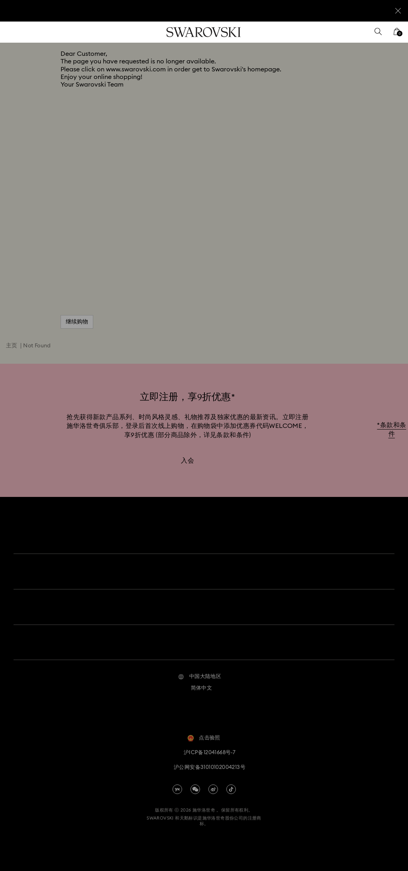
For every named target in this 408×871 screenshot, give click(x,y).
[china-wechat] (195, 783)
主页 (12, 346)
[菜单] (11, 32)
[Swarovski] (203, 32)
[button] (199, 670)
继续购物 (77, 322)
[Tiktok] (231, 783)
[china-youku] (177, 783)
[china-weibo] (213, 783)
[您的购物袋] (397, 34)
